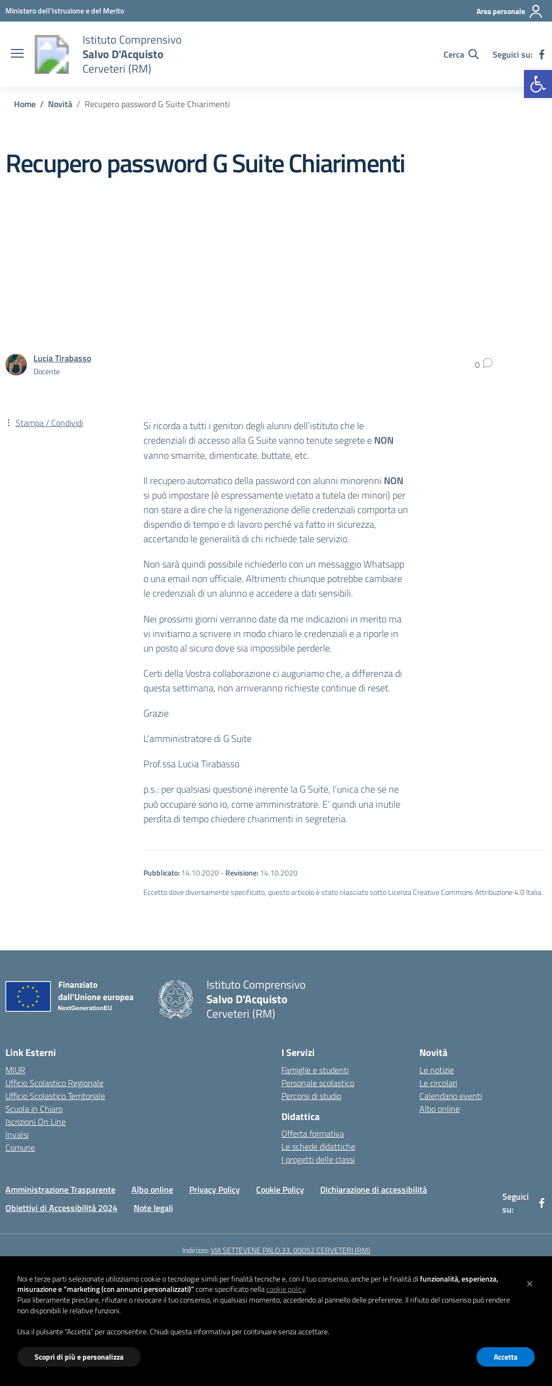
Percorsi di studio (311, 1095)
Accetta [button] (506, 1356)
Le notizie (436, 1069)
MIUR (15, 1069)
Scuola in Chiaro (34, 1108)
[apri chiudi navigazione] (17, 54)
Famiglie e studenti (315, 1069)
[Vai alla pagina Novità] (60, 103)
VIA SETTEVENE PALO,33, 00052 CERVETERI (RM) (290, 1250)
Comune (20, 1147)
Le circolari (438, 1082)
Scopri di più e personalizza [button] (78, 1356)
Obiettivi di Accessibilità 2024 (61, 1207)
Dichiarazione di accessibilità (373, 1189)
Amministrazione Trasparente (60, 1189)
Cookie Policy (280, 1189)
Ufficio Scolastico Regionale (54, 1082)
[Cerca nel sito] (461, 54)
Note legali (153, 1207)
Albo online (439, 1108)
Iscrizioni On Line (35, 1121)
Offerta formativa (312, 1133)
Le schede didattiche (318, 1146)
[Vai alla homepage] (51, 54)
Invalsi (17, 1134)
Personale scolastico (317, 1082)
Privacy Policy (214, 1189)
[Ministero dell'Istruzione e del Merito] (64, 10)
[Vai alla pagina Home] (25, 103)
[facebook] (542, 54)
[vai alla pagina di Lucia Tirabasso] (62, 358)
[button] (538, 84)
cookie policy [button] (285, 1288)
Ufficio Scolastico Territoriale (55, 1095)
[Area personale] (510, 11)
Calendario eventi (450, 1095)
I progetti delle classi (318, 1159)
